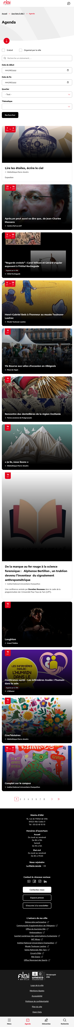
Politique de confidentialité (37, 1001)
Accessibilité (37, 996)
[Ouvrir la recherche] (65, 1022)
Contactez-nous (68, 3)
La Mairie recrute (33, 866)
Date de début (8, 65)
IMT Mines (35, 939)
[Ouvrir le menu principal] (9, 1022)
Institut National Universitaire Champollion (35, 943)
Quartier (5, 89)
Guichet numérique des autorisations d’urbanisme (35, 936)
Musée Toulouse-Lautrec (35, 946)
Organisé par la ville (32, 50)
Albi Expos (35, 957)
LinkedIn (45, 881)
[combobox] (37, 94)
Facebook (34, 881)
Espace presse (37, 898)
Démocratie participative (35, 922)
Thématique (7, 101)
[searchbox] (5, 106)
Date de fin (6, 77)
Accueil (4, 14)
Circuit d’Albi (35, 953)
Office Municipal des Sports (35, 960)
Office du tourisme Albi (36, 929)
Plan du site (37, 1007)
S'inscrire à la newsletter (37, 905)
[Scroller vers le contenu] (7, 41)
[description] (37, 58)
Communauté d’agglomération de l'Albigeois (36, 925)
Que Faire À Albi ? (18, 14)
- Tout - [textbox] (8, 94)
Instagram (39, 881)
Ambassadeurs (35, 932)
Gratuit (10, 50)
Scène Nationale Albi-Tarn (36, 950)
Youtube (28, 881)
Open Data (37, 1012)
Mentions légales (37, 991)
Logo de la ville (37, 985)
